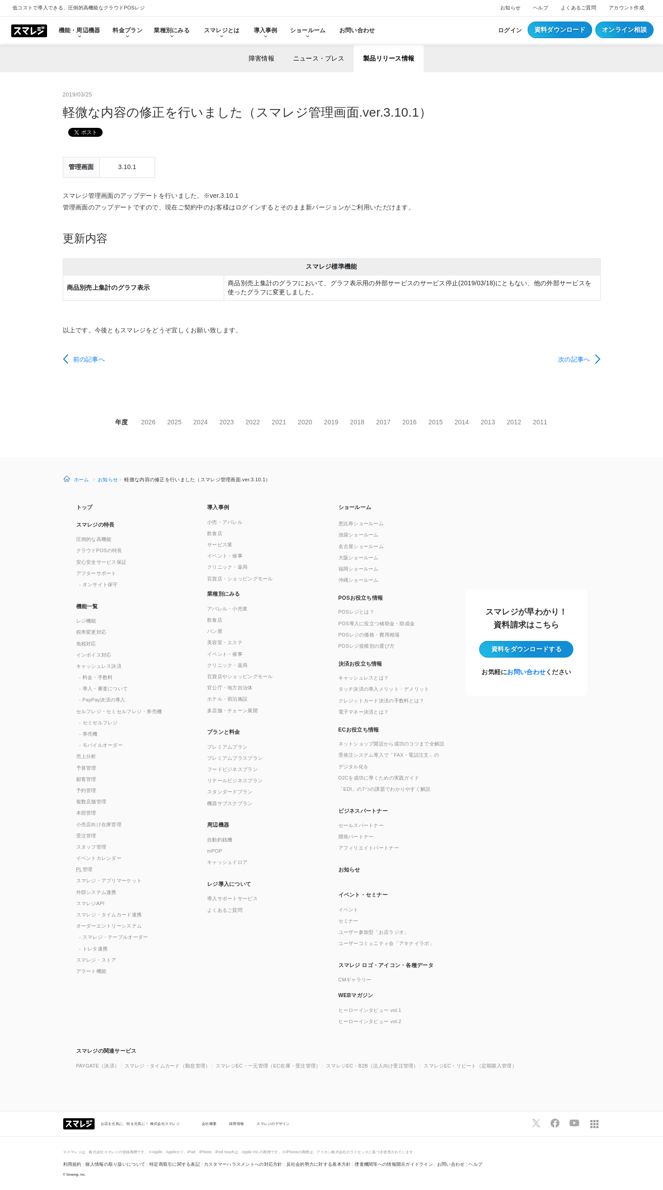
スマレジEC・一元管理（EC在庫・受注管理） (268, 1065)
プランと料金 (223, 732)
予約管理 (86, 790)
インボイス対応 (94, 655)
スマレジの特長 (95, 525)
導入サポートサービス (232, 898)
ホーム (81, 479)
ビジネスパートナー (363, 811)
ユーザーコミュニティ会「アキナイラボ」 (386, 943)
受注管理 (86, 835)
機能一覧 (87, 606)
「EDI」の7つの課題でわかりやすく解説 (384, 789)
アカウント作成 (626, 7)
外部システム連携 (96, 892)
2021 (279, 422)
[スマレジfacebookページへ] (554, 1123)
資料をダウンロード (526, 649)
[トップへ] (29, 30)
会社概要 (209, 1123)
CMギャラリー (355, 979)
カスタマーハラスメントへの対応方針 (243, 1164)
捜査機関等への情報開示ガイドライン (394, 1164)
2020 (305, 422)
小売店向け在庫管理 (99, 824)
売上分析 (86, 756)
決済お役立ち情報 (360, 664)
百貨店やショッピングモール (240, 676)
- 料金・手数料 (96, 677)
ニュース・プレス (318, 58)
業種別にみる (223, 594)
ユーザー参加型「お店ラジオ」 (373, 932)
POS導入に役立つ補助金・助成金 (376, 623)
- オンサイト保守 (98, 584)
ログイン (510, 30)
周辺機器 (218, 825)
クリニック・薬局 (227, 567)
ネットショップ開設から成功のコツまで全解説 (391, 743)
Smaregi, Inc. (76, 1174)
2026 (148, 422)
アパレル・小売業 (227, 608)
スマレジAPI (90, 903)
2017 (383, 422)
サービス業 (219, 544)
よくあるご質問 (578, 7)
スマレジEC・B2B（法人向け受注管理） (372, 1065)
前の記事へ (89, 359)
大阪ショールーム (358, 557)
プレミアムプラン (227, 747)
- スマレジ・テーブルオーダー (113, 937)
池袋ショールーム (358, 534)
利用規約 (72, 1164)
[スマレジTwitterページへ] (536, 1123)
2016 (409, 422)
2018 (357, 422)
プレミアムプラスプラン (235, 758)
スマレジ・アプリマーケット (109, 880)
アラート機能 (91, 971)
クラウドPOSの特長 (99, 550)
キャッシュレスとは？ (363, 677)
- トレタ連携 (93, 948)
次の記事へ (574, 359)
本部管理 (86, 812)
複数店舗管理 (91, 801)
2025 (174, 422)
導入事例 (218, 507)
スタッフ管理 (91, 847)
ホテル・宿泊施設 (227, 699)
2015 (436, 422)
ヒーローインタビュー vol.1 (370, 1010)
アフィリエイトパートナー (368, 847)
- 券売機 (88, 734)
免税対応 (86, 643)
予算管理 (86, 768)
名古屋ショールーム (361, 546)
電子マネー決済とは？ (363, 712)
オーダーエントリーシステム (109, 925)
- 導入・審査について (103, 688)
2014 (462, 422)
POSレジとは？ (356, 612)
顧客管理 (86, 779)
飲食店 (214, 533)
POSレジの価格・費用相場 (369, 634)
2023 (227, 422)
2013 (488, 422)
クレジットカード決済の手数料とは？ (381, 700)
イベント (348, 909)
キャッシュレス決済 (99, 666)
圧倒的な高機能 (94, 539)
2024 (200, 422)
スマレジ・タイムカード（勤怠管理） (168, 1065)
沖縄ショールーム (358, 580)
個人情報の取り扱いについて (115, 1164)
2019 (331, 422)
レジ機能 (86, 620)
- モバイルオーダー (101, 745)
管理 (84, 869)
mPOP (214, 851)
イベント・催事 (225, 555)
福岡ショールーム (358, 568)
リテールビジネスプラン (235, 780)
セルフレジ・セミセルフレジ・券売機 (119, 711)
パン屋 (214, 631)
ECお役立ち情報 (358, 730)
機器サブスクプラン (230, 803)
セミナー (348, 921)
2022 (253, 422)
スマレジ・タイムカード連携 (109, 914)
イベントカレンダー (99, 858)
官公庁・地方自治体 (230, 687)
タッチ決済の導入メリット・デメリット (383, 689)
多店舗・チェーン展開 (232, 710)
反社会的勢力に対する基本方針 (318, 1164)
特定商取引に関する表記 (174, 1164)
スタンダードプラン (230, 791)
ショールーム (308, 30)
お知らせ (510, 7)
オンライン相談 (624, 29)
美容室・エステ (225, 642)
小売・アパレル (225, 522)
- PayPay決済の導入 (102, 699)
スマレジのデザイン (273, 1123)
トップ (84, 507)
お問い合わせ (357, 30)
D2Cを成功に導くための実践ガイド (379, 777)
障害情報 (261, 58)
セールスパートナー (361, 825)
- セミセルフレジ (98, 722)
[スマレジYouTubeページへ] (574, 1123)
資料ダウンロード (559, 29)
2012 (514, 422)
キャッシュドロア (227, 862)
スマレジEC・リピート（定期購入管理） (470, 1065)
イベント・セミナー (363, 895)
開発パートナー (356, 836)
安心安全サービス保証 (101, 562)
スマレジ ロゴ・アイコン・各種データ (385, 965)
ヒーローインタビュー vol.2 (370, 1021)
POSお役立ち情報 (360, 598)
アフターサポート (96, 573)
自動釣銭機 (219, 839)
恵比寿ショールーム (361, 523)
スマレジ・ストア (96, 960)
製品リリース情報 (388, 58)
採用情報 (236, 1123)
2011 (540, 422)
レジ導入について (229, 884)
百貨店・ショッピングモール (240, 578)
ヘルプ (540, 7)
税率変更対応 (91, 632)
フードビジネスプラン (232, 769)
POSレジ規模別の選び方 (366, 646)
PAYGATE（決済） (98, 1065)
